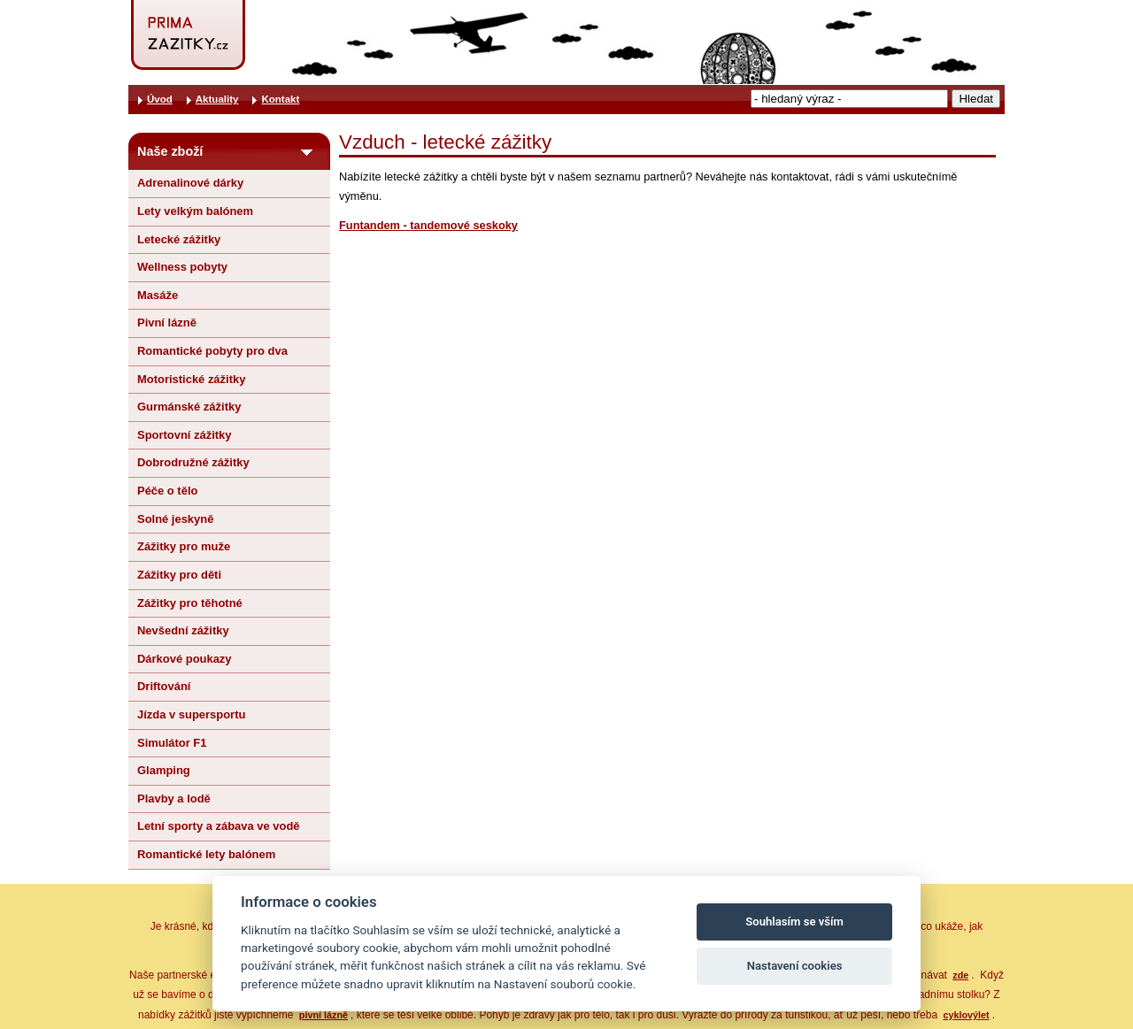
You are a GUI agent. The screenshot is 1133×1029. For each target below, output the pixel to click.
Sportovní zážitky (184, 435)
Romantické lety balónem (206, 854)
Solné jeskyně (175, 519)
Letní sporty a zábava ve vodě (218, 826)
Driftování (163, 686)
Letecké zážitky (178, 239)
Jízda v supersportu (191, 714)
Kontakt (280, 99)
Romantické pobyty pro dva (212, 350)
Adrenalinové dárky (190, 182)
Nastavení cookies (795, 965)
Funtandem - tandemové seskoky (428, 225)
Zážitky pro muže (183, 546)
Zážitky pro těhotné (190, 603)
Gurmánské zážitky (189, 406)
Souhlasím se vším (794, 921)
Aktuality (217, 99)
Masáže (157, 295)
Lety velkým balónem (195, 211)
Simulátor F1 (171, 742)
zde (960, 975)
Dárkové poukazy (184, 658)
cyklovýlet (966, 1015)
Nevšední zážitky (183, 630)
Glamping (163, 770)
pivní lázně (323, 1015)
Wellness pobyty (182, 266)
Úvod (160, 99)
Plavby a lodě (174, 798)
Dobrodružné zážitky (193, 462)
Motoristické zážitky (191, 379)
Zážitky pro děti (179, 574)
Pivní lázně (167, 322)
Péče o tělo (167, 490)
